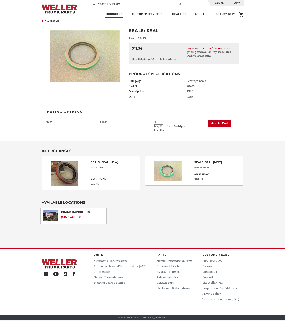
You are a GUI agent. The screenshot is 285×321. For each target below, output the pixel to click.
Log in (191, 48)
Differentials (102, 271)
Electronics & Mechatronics (174, 288)
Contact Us (209, 271)
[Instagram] (66, 274)
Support (207, 277)
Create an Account (211, 48)
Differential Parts (168, 266)
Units (98, 255)
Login (236, 2)
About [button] (200, 14)
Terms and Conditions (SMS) (220, 299)
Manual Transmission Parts (174, 260)
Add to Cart (219, 123)
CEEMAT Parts (166, 282)
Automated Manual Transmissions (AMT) (120, 266)
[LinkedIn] (46, 274)
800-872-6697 (225, 14)
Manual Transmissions (108, 277)
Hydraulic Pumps (168, 271)
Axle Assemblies (167, 277)
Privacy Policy (211, 293)
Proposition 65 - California (219, 288)
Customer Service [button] (146, 14)
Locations (178, 14)
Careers (220, 2)
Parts (162, 255)
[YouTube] (56, 274)
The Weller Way (212, 282)
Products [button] (113, 14)
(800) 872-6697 (212, 260)
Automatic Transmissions (110, 260)
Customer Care (215, 255)
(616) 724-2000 (71, 217)
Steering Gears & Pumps (109, 282)
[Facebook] (74, 274)
